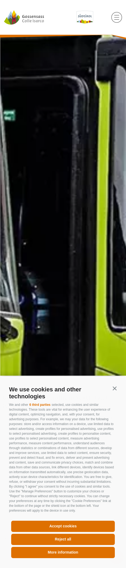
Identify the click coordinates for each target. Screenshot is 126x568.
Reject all (63, 539)
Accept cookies (63, 526)
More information (63, 552)
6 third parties (39, 405)
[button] (114, 388)
